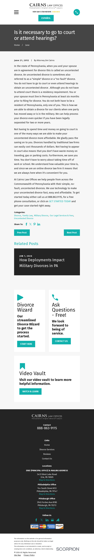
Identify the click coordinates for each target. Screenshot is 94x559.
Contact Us (47, 458)
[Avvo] (57, 520)
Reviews (47, 454)
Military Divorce (41, 215)
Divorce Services (46, 449)
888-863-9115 (47, 428)
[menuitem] (17, 555)
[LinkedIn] (47, 520)
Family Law (27, 215)
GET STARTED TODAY (60, 201)
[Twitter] (41, 520)
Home (47, 445)
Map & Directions (47, 480)
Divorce (17, 215)
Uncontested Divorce (23, 218)
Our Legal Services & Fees (61, 215)
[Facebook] (36, 520)
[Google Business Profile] (52, 520)
